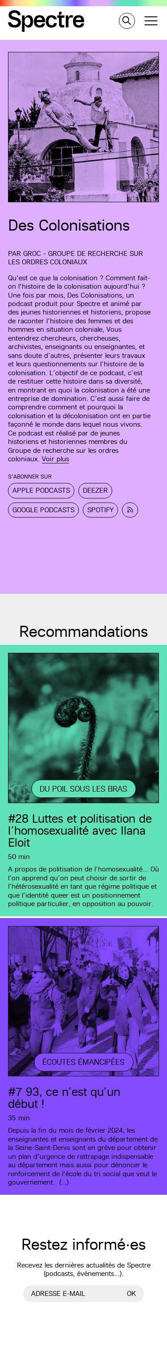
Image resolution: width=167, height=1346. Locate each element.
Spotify (100, 510)
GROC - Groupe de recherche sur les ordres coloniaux (75, 257)
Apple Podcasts (41, 490)
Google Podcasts (43, 510)
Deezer (95, 490)
